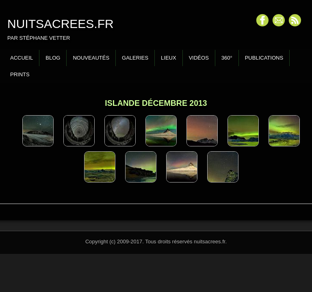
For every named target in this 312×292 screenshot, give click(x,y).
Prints (20, 74)
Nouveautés (91, 58)
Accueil (21, 58)
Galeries (135, 58)
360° (226, 58)
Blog (53, 58)
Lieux (168, 58)
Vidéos (199, 58)
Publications (264, 58)
